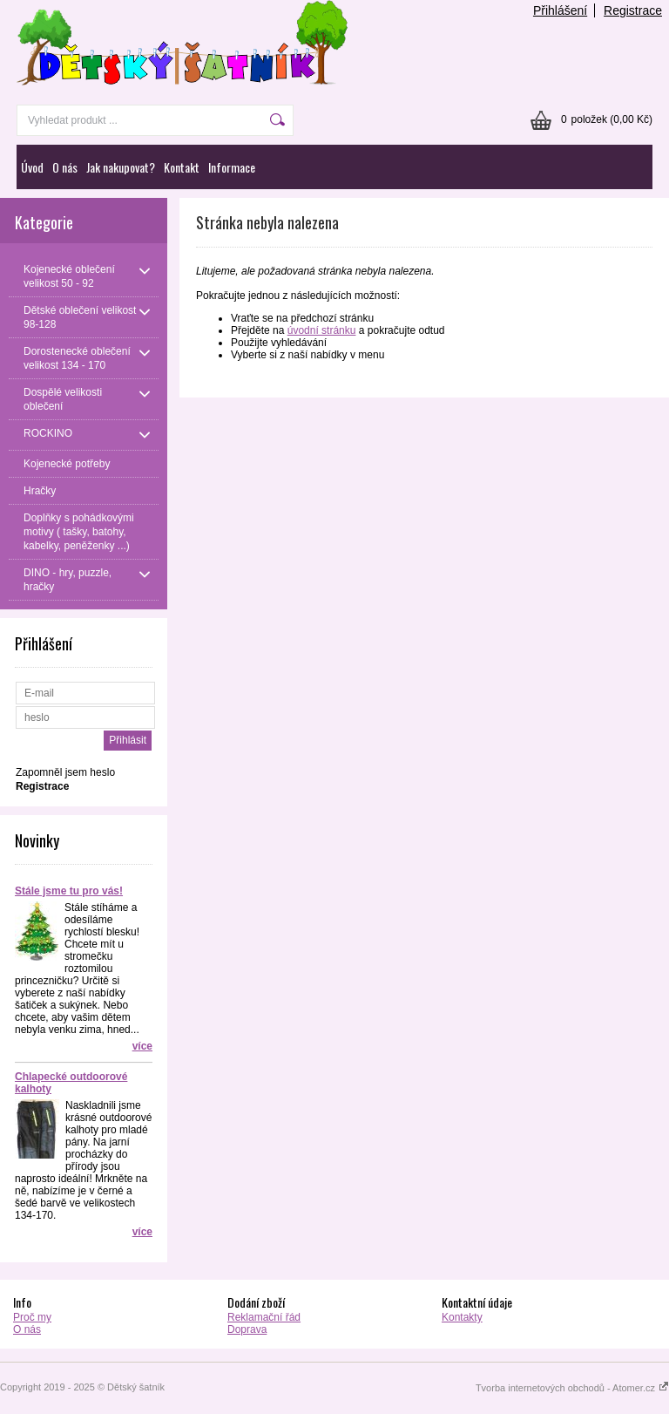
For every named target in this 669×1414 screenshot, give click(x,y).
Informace (231, 167)
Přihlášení (560, 10)
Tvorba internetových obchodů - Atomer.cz (572, 1388)
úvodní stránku (321, 330)
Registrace (633, 10)
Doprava (247, 1329)
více (142, 1046)
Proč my (32, 1317)
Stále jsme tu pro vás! (69, 891)
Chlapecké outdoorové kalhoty (71, 1083)
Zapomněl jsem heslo (65, 772)
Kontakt (181, 167)
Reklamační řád (264, 1317)
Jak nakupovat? (120, 167)
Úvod (32, 167)
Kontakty (462, 1317)
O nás (65, 167)
